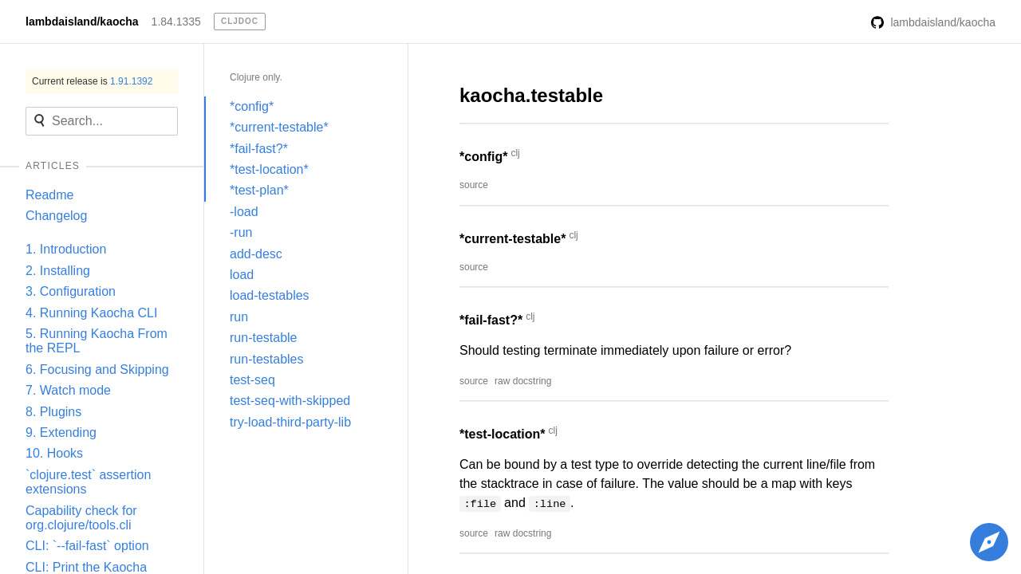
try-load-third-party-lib (290, 422)
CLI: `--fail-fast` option (87, 545)
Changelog (56, 215)
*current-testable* (279, 127)
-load (244, 211)
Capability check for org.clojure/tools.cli (81, 518)
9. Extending (61, 432)
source (473, 185)
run (239, 317)
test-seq (252, 380)
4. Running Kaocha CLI (91, 313)
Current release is (92, 81)
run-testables (267, 359)
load (242, 274)
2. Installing (58, 270)
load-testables (269, 295)
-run (241, 232)
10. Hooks (54, 453)
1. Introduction (66, 249)
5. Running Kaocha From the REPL (97, 341)
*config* (252, 106)
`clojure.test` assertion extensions (88, 482)
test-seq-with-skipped (290, 400)
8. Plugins (53, 412)
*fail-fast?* (259, 148)
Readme (49, 195)
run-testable (264, 337)
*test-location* (269, 169)
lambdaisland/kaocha (82, 21)
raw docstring (523, 381)
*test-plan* (259, 190)
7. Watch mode (68, 390)
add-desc (256, 254)
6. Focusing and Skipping (97, 369)
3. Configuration (71, 291)
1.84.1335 (176, 21)
